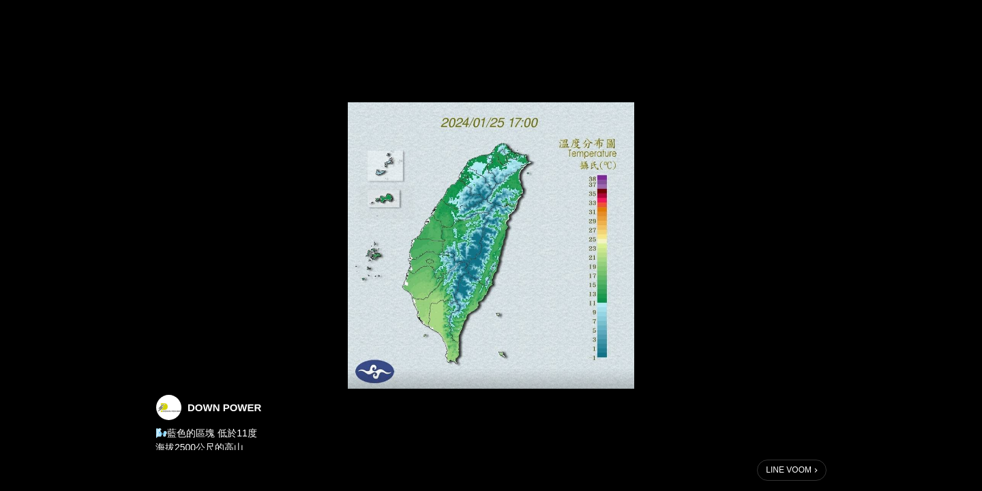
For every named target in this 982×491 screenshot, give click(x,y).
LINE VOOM (789, 470)
